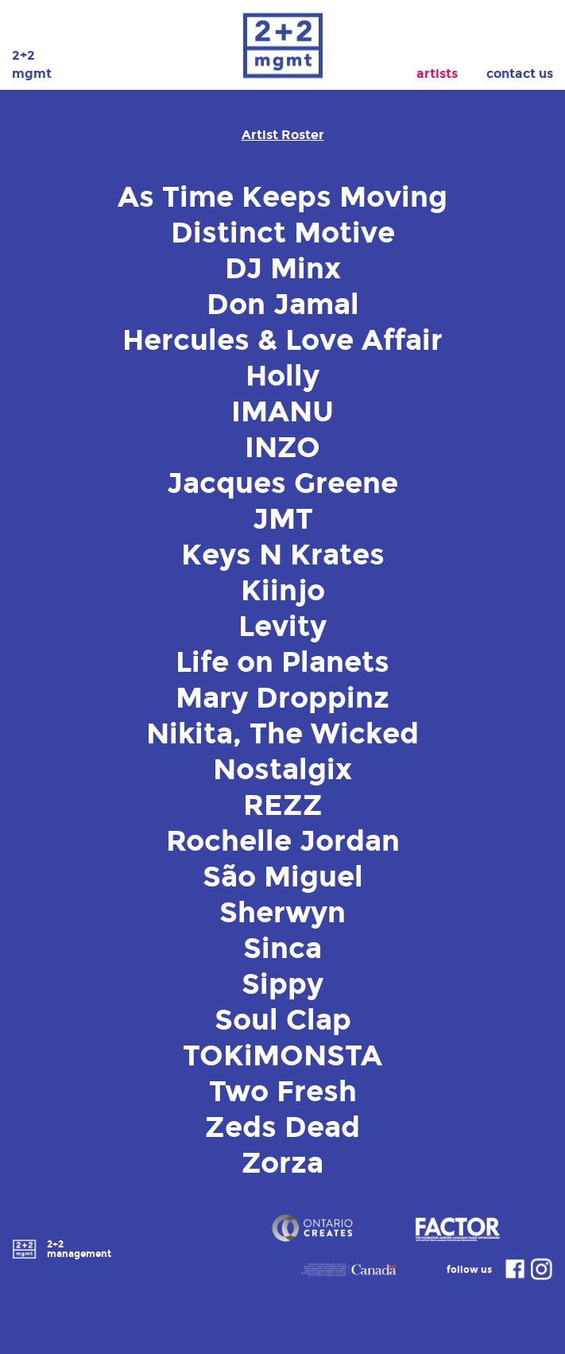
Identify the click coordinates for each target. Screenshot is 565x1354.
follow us (487, 1269)
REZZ (283, 805)
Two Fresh (283, 1091)
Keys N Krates (283, 554)
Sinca (282, 948)
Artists (437, 73)
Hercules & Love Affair (282, 340)
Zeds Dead (282, 1127)
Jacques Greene (282, 483)
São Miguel (283, 876)
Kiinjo (283, 590)
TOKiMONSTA (282, 1055)
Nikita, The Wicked (282, 733)
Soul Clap (283, 1020)
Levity (282, 626)
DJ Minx (283, 268)
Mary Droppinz (282, 698)
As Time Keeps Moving (282, 197)
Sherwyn (282, 912)
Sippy (282, 984)
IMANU (282, 411)
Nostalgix (282, 769)
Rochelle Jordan (283, 841)
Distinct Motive (283, 232)
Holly (282, 376)
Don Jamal (283, 304)
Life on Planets (282, 662)
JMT (283, 519)
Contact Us (519, 73)
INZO (282, 447)
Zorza (282, 1163)
